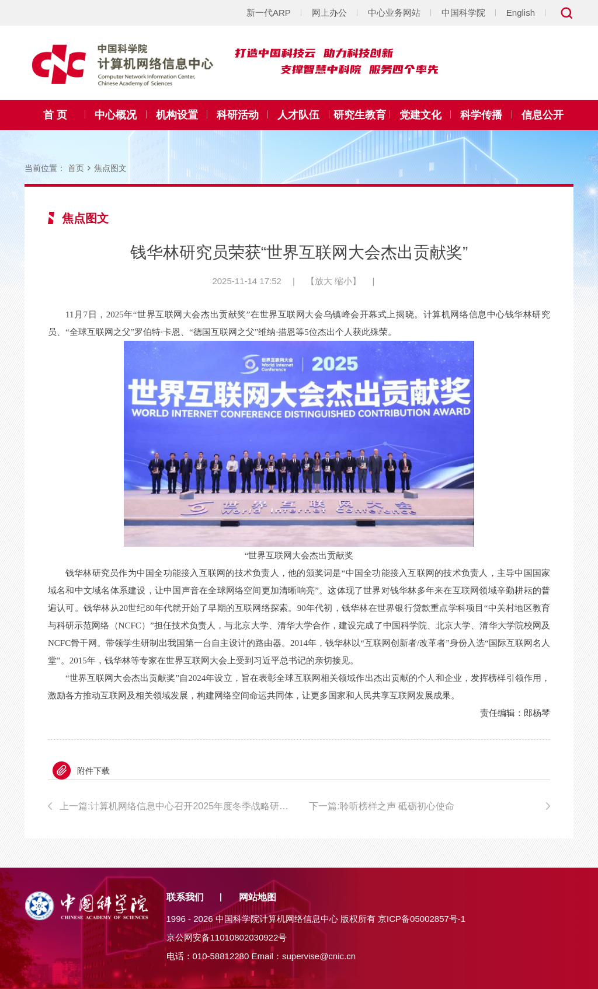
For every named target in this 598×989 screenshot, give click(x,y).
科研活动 (238, 115)
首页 (76, 168)
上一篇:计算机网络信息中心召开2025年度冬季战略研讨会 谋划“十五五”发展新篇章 (174, 806)
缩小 (343, 281)
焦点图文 (110, 168)
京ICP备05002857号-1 (421, 919)
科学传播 (481, 115)
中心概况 (116, 115)
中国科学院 (463, 13)
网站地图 (257, 897)
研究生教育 (359, 115)
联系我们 (185, 897)
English (520, 13)
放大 (323, 281)
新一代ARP (268, 13)
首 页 (55, 115)
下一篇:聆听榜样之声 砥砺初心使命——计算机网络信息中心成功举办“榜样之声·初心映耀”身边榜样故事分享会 (429, 808)
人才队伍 (298, 115)
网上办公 (329, 13)
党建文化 (420, 115)
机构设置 (177, 115)
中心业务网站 (394, 13)
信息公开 (542, 115)
